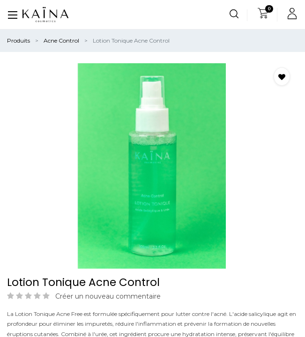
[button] (282, 76)
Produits (18, 40)
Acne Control (61, 40)
